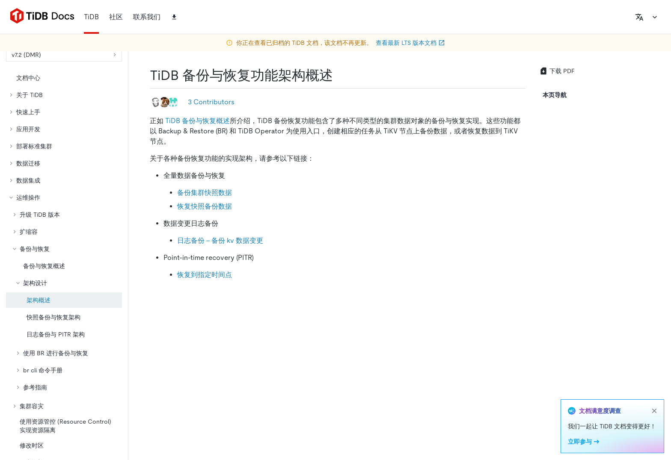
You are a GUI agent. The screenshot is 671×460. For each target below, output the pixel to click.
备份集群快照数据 (204, 193)
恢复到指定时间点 (204, 275)
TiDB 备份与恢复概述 (197, 121)
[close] (654, 411)
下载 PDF (557, 71)
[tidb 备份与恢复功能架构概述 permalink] (340, 75)
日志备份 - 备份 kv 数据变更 (220, 240)
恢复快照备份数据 (204, 206)
